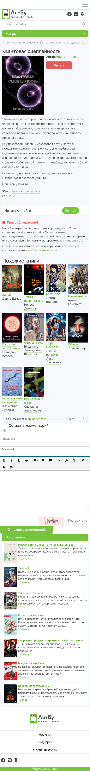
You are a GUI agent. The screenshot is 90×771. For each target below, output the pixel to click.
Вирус (6, 295)
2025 (12, 196)
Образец (74, 344)
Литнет (70, 210)
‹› (23, 558)
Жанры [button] (45, 33)
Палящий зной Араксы (11, 346)
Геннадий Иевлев (9, 354)
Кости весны (54, 294)
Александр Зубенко (9, 408)
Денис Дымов (11, 299)
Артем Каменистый (76, 302)
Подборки (45, 742)
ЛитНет (49, 232)
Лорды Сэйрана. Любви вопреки (52, 349)
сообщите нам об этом (42, 250)
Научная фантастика (41, 42)
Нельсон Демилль (30, 306)
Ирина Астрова (66, 57)
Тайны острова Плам (33, 299)
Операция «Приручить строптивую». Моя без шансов (51, 640)
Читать (59, 65)
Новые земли (77, 296)
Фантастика (19, 42)
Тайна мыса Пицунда (30, 593)
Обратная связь (45, 750)
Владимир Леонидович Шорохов (33, 350)
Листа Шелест (51, 300)
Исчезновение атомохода (12, 400)
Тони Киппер (77, 348)
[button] (4, 460)
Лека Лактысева (53, 360)
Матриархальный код (31, 663)
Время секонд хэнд (33, 401)
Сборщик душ (33, 343)
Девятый (23, 568)
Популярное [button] (15, 537)
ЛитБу (6, 42)
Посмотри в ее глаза (31, 615)
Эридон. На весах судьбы (33, 686)
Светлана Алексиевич (32, 408)
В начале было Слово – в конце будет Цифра (45, 544)
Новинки (45, 734)
